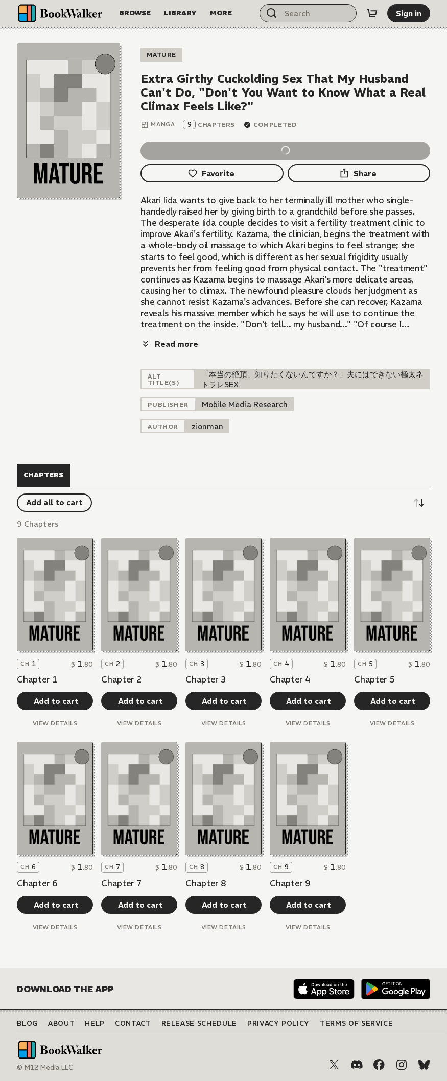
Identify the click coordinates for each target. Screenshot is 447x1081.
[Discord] (356, 1065)
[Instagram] (401, 1065)
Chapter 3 (205, 679)
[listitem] (245, 404)
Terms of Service (356, 1023)
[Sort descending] (419, 502)
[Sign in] (408, 13)
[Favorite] (211, 173)
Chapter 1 (37, 679)
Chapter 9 (290, 883)
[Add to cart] (54, 701)
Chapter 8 (205, 883)
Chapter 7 (121, 883)
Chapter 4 (290, 679)
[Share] (359, 173)
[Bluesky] (424, 1065)
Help (95, 1023)
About (61, 1023)
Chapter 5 (374, 679)
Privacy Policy (278, 1023)
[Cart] (372, 13)
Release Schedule (199, 1023)
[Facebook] (379, 1065)
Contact (133, 1023)
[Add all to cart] (54, 503)
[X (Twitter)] (334, 1065)
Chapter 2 (121, 679)
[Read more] (169, 344)
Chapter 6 (37, 883)
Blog (27, 1023)
